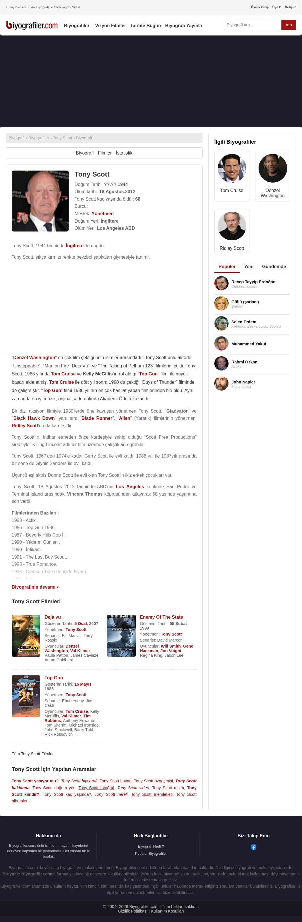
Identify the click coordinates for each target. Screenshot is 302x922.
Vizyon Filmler (110, 25)
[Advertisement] (151, 81)
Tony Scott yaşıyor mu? (35, 781)
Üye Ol (277, 7)
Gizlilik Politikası (132, 911)
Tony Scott (76, 629)
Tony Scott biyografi (79, 781)
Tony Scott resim (168, 788)
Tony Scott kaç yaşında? (67, 794)
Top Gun (54, 677)
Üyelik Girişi (260, 7)
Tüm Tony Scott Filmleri (33, 753)
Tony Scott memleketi (152, 794)
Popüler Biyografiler (151, 853)
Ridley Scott (232, 248)
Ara (289, 25)
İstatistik (124, 153)
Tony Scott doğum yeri (54, 788)
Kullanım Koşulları (167, 911)
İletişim (290, 7)
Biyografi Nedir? (151, 846)
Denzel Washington (62, 648)
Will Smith (171, 646)
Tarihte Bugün (145, 25)
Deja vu (53, 617)
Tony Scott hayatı (116, 781)
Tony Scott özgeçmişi (153, 781)
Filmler (105, 153)
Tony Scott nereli (111, 794)
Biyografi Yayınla (183, 25)
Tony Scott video (133, 788)
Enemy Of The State (161, 617)
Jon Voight (171, 650)
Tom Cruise (77, 711)
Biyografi (84, 153)
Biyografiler (76, 25)
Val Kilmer (80, 650)
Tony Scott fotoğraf (96, 788)
